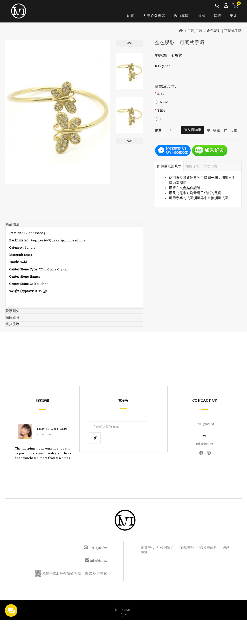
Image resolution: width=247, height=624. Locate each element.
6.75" (164, 102)
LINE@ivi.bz (205, 424)
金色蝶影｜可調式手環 (224, 31)
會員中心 (226, 5)
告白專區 (181, 16)
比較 (231, 130)
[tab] (74, 224)
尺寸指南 (210, 166)
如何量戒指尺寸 (169, 166)
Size (161, 93)
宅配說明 (187, 547)
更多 (233, 16)
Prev (129, 43)
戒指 (201, 16)
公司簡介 (167, 547)
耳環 (217, 16)
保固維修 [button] (13, 317)
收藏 (214, 130)
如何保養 (192, 166)
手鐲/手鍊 (195, 31)
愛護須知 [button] (13, 311)
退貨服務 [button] (13, 324)
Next (129, 141)
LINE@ (94, 547)
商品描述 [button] (13, 224)
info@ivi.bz (204, 444)
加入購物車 (192, 130)
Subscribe (152, 426)
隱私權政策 (208, 547)
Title (161, 110)
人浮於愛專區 (154, 16)
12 (162, 119)
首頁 (130, 16)
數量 (158, 130)
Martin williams (52, 429)
